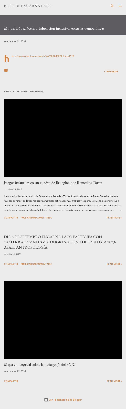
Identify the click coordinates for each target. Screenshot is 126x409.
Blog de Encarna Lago (28, 5)
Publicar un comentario (36, 217)
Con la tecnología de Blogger (63, 399)
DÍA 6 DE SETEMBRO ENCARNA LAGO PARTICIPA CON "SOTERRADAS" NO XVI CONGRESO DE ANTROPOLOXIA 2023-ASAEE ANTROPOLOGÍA (60, 242)
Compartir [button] (111, 71)
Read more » (114, 217)
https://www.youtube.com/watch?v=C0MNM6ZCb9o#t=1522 (43, 56)
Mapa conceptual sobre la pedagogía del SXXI (39, 364)
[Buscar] (112, 6)
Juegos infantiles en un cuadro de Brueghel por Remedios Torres (53, 182)
